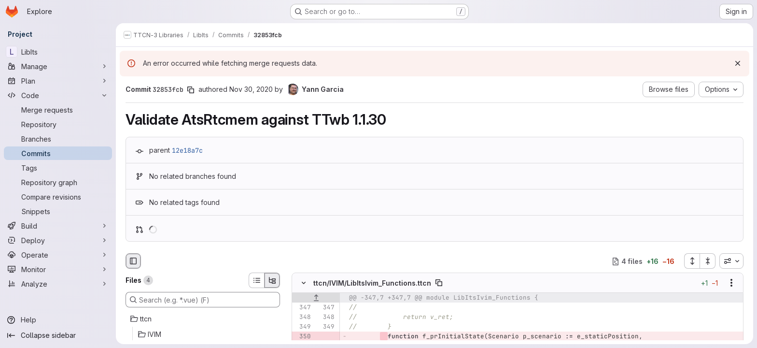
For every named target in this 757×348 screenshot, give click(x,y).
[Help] (58, 320)
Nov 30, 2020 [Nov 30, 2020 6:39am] (251, 89)
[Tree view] (272, 280)
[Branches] (58, 138)
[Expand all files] (692, 261)
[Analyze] (58, 283)
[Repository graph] (58, 182)
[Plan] (58, 80)
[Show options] (731, 283)
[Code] (58, 95)
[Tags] (58, 167)
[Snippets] (58, 211)
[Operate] (58, 254)
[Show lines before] (316, 298)
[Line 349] (302, 327)
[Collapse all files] (707, 261)
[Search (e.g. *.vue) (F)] (203, 299)
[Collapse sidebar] (58, 335)
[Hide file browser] (133, 261)
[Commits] (58, 153)
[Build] (58, 225)
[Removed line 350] (302, 337)
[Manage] (58, 66)
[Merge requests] (58, 109)
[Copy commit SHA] (190, 90)
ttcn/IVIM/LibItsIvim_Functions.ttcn (372, 283)
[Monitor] (58, 269)
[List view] (256, 280)
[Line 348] (302, 317)
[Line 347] (302, 308)
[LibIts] (58, 51)
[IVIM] (202, 334)
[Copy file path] (439, 283)
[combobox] (731, 261)
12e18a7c (187, 150)
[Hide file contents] (303, 283)
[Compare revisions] (58, 196)
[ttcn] (202, 319)
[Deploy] (58, 240)
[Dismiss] (737, 63)
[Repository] (58, 124)
